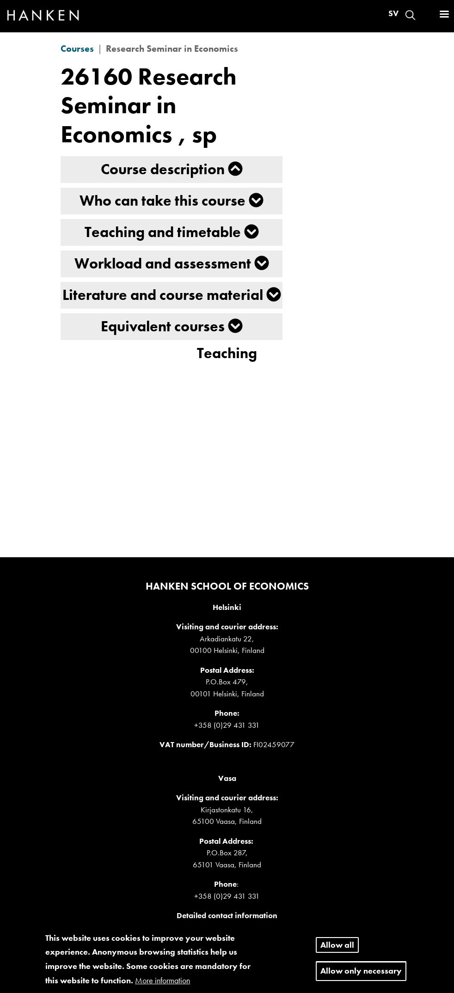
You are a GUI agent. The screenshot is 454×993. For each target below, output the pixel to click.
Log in (427, 15)
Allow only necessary (361, 976)
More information (162, 985)
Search (410, 15)
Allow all (337, 950)
